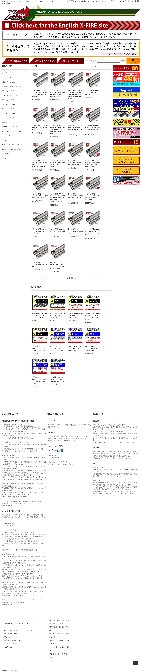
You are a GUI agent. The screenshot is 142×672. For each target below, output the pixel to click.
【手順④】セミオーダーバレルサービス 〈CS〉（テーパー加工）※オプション (92, 316)
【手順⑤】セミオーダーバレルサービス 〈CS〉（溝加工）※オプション (39, 348)
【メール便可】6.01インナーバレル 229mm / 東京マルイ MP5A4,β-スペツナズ (92, 128)
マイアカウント (32, 620)
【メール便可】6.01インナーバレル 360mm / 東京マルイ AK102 (57, 231)
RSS (5, 647)
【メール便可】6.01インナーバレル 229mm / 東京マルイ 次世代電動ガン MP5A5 (40, 93)
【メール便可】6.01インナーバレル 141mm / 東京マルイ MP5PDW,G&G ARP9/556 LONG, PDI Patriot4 (75, 94)
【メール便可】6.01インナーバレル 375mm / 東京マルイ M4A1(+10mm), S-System (92, 232)
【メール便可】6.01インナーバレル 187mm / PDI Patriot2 (92, 92)
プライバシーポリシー (11, 644)
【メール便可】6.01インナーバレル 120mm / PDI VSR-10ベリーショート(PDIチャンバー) (57, 93)
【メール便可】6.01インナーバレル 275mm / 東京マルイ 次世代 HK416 (75, 162)
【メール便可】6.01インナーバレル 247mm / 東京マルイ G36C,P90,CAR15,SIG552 (40, 163)
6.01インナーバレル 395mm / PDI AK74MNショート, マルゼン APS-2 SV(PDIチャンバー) (57, 265)
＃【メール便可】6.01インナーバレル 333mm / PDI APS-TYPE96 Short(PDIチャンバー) (92, 197)
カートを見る (31, 624)
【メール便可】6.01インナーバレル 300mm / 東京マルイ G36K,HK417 (40, 196)
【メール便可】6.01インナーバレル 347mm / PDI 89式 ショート (39, 231)
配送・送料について (10, 634)
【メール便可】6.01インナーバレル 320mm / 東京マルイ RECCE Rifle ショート (75, 197)
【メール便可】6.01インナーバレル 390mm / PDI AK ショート (39, 264)
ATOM (10, 647)
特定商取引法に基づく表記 (13, 640)
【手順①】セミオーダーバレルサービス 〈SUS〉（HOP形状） (57, 348)
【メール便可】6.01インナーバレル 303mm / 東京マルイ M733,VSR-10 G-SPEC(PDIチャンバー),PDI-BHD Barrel (57, 198)
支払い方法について (10, 630)
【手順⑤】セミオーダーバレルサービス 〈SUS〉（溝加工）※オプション (57, 379)
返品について (8, 637)
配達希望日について (56, 624)
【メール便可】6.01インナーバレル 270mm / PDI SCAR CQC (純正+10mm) (57, 163)
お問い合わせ (31, 630)
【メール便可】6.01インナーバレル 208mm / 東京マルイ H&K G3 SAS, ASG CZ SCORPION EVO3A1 (57, 129)
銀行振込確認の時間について (59, 620)
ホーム (6, 620)
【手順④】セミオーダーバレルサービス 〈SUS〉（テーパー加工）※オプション (39, 380)
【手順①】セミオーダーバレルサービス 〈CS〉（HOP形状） (39, 315)
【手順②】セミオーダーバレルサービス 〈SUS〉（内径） (75, 348)
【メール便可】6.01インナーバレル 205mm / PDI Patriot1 (39, 127)
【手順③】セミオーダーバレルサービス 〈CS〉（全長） (75, 315)
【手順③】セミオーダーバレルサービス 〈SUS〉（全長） (92, 348)
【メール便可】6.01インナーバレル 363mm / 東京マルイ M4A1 (75, 231)
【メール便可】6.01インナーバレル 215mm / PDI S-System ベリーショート (75, 128)
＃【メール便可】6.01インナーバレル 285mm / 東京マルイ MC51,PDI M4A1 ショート (92, 163)
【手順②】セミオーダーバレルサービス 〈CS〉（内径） (57, 315)
